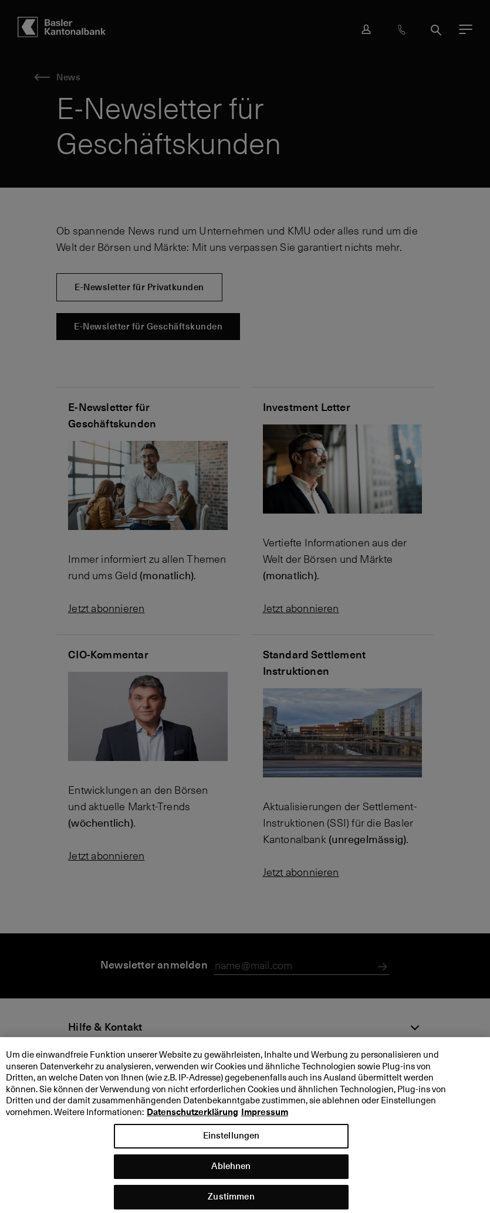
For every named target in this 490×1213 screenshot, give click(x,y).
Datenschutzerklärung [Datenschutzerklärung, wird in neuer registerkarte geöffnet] (192, 1119)
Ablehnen (231, 1173)
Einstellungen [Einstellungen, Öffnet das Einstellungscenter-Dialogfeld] (231, 1143)
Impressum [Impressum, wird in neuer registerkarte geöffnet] (264, 1119)
